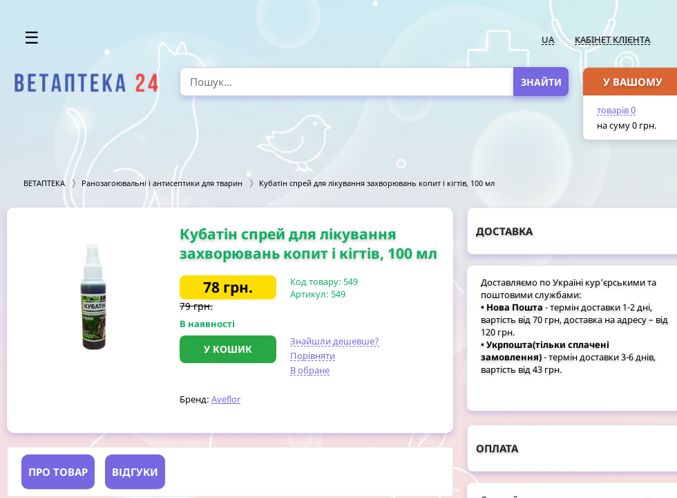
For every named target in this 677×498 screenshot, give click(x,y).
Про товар (58, 472)
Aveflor (225, 399)
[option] (93, 296)
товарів (616, 110)
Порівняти (312, 355)
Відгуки (135, 472)
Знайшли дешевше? (334, 341)
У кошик (228, 349)
